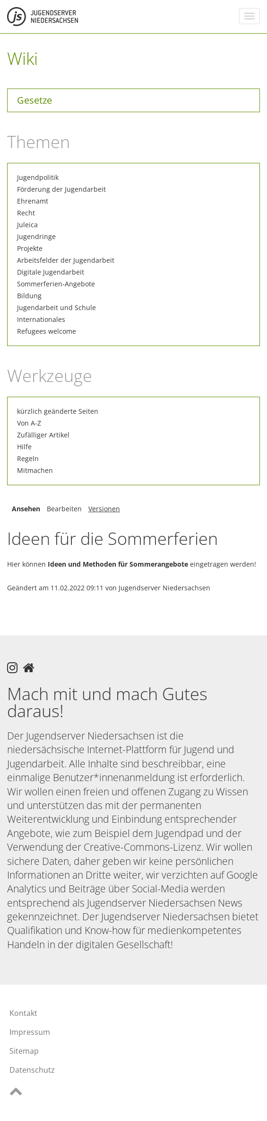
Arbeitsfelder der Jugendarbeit (65, 260)
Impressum (29, 1032)
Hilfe (24, 446)
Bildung (29, 295)
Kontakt (23, 1013)
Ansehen (26, 508)
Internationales (41, 319)
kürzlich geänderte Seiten (57, 411)
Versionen (104, 508)
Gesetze (34, 100)
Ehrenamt (32, 200)
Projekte (30, 248)
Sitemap (24, 1051)
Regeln (28, 458)
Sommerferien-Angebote (56, 283)
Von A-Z (29, 422)
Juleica (27, 224)
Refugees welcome (46, 331)
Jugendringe (36, 236)
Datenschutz (32, 1070)
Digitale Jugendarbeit (50, 271)
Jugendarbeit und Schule (56, 307)
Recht (26, 212)
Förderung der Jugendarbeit (61, 189)
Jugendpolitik (38, 177)
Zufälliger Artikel (43, 434)
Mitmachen (35, 470)
